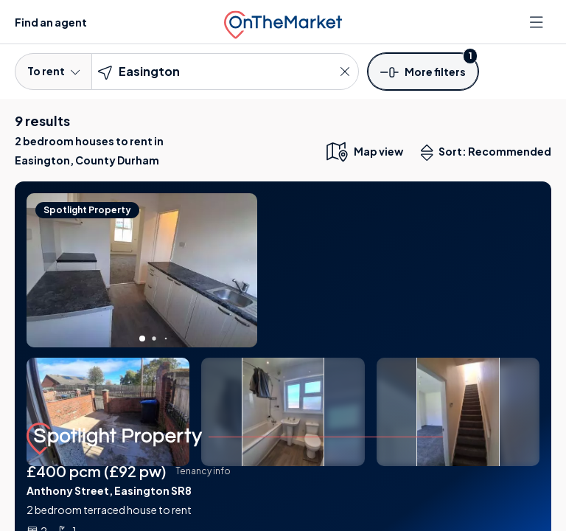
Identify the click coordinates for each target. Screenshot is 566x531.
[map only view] (363, 151)
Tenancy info (203, 470)
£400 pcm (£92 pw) (97, 471)
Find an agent (51, 22)
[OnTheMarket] (283, 21)
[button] (423, 71)
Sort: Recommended (489, 153)
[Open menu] (538, 22)
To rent (53, 70)
